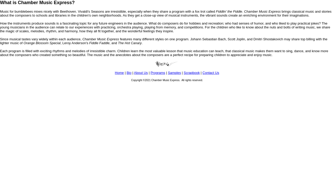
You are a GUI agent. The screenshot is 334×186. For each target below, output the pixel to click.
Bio (129, 73)
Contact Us (210, 73)
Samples (174, 73)
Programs (157, 73)
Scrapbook (192, 73)
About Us (141, 73)
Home (119, 73)
